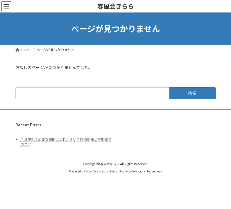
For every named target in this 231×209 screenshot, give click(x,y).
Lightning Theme (116, 171)
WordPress (93, 171)
